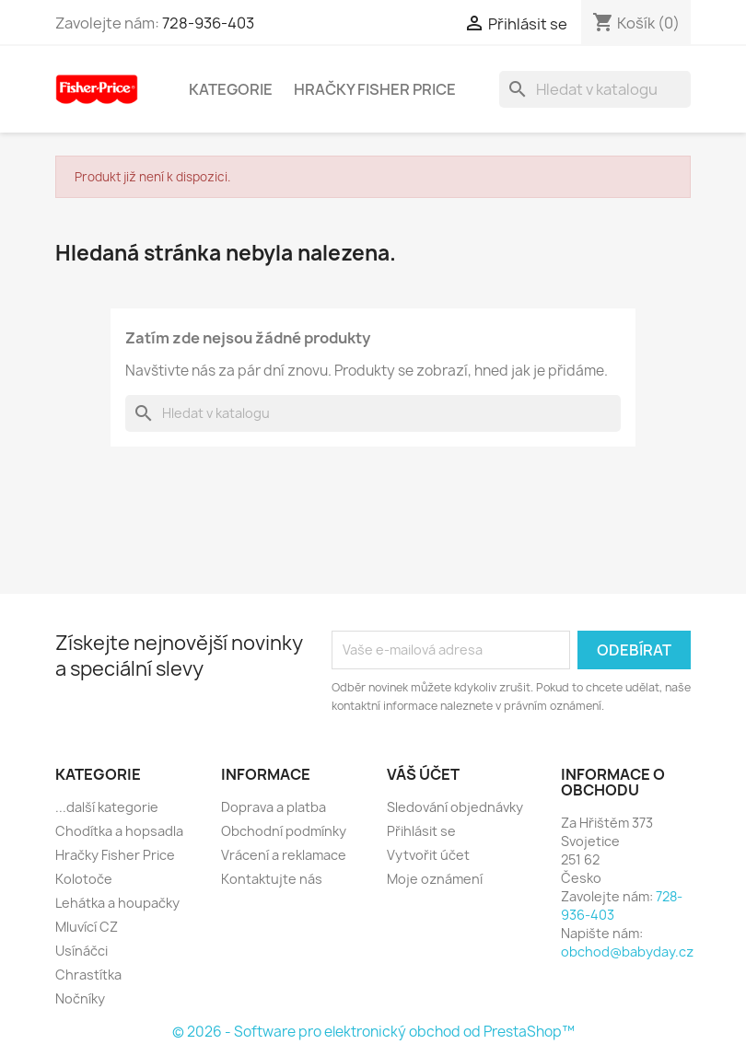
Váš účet (423, 774)
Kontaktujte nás (271, 879)
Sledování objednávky (455, 807)
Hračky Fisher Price (375, 89)
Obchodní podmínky (283, 831)
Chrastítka (88, 974)
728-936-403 (208, 23)
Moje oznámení (435, 879)
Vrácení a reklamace (283, 855)
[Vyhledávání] (595, 89)
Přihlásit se (421, 831)
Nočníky (80, 998)
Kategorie (231, 89)
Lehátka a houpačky (117, 902)
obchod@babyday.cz (627, 951)
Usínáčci (81, 950)
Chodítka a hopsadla (119, 831)
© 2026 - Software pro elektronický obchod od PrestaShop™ (373, 1031)
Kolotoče (83, 879)
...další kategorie (106, 807)
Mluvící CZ (86, 926)
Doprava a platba (273, 807)
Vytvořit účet (428, 855)
